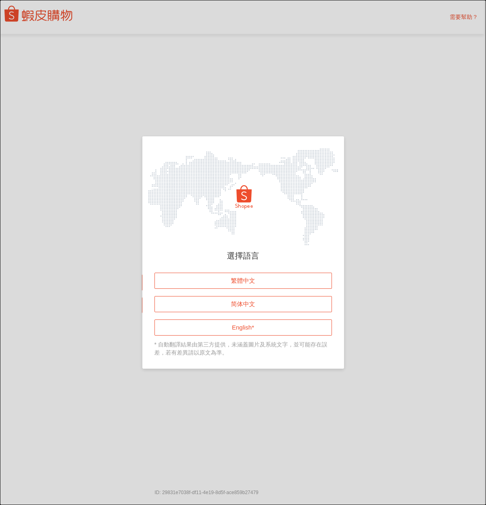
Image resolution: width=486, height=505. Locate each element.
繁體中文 (243, 280)
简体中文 (243, 303)
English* (243, 327)
